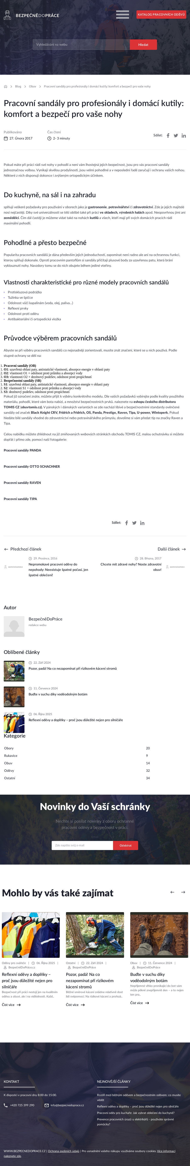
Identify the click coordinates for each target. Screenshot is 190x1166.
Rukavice (10, 755)
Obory (8, 748)
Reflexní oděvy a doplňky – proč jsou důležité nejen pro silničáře (138, 1106)
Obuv (32, 86)
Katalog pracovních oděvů (161, 14)
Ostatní (9, 778)
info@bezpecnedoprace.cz (67, 1105)
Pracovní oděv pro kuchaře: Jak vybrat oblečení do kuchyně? (135, 1113)
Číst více (8, 1005)
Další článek (169, 549)
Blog (18, 86)
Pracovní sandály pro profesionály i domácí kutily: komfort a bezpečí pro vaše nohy (97, 86)
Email (94, 837)
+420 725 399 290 (22, 1105)
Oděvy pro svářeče (14, 963)
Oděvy (9, 770)
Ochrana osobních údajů (63, 1151)
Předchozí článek (25, 549)
